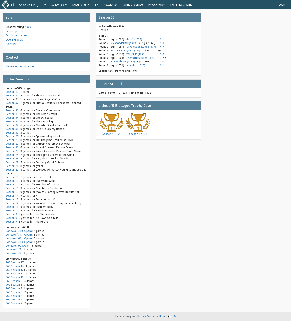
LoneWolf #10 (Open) (19, 242)
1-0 (162, 43)
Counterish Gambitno (49, 188)
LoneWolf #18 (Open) (19, 231)
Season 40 (12, 91)
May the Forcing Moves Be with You (58, 192)
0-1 (162, 39)
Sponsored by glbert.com (51, 136)
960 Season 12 (15, 269)
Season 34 (12, 117)
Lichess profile (14, 31)
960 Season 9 (14, 281)
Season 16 (12, 188)
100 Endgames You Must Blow (54, 140)
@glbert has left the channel (53, 143)
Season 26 (12, 147)
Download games (16, 35)
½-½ (161, 46)
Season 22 (12, 162)
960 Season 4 (14, 295)
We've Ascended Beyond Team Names (59, 151)
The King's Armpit (46, 114)
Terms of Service (132, 4)
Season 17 (12, 184)
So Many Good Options (50, 162)
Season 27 (12, 143)
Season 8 (11, 218)
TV (96, 4)
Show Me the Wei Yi (48, 95)
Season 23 (12, 158)
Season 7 (11, 221)
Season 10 (12, 210)
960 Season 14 (15, 266)
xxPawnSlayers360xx (47, 99)
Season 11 (12, 206)
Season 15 (12, 192)
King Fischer (41, 221)
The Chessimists (44, 214)
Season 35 (12, 114)
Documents (80, 4)
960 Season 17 (15, 262)
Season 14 (12, 195)
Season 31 (12, 129)
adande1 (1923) (135, 65)
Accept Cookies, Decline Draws (54, 147)
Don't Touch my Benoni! (50, 129)
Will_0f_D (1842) (136, 54)
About (162, 316)
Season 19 (12, 177)
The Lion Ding (44, 121)
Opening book (14, 39)
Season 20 (12, 169)
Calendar (11, 44)
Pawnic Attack (44, 210)
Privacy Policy (156, 4)
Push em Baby (44, 206)
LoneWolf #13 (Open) (19, 234)
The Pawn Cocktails (46, 218)
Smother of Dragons (48, 184)
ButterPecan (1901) (123, 50)
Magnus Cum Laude (48, 110)
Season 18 (12, 180)
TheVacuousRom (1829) (140, 58)
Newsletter (110, 4)
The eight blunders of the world (55, 155)
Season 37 (12, 103)
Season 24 (12, 155)
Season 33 (12, 121)
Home (141, 316)
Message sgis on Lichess (21, 66)
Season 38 (59, 4)
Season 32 (12, 125)
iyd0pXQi (41, 166)
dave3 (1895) (134, 39)
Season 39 (12, 95)
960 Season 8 (14, 284)
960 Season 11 (15, 273)
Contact (151, 316)
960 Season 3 (14, 299)
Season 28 (12, 140)
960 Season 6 (14, 292)
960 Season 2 (14, 303)
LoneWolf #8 (13, 249)
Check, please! (44, 117)
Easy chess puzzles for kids (52, 158)
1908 (28, 27)
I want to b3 (43, 177)
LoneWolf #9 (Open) (18, 245)
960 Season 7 (14, 288)
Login (282, 4)
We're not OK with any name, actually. (59, 203)
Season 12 (12, 203)
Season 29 (12, 136)
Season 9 (11, 214)
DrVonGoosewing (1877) (141, 46)
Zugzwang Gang (45, 180)
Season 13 (12, 199)
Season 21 (12, 166)
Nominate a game (181, 4)
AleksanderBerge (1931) (125, 43)
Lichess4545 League (26, 4)
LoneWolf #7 (13, 253)
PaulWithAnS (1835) (123, 61)
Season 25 (12, 151)
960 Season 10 (15, 277)
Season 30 (12, 132)
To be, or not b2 (45, 199)
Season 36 (12, 110)
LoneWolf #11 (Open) (19, 238)
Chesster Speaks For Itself (52, 125)
